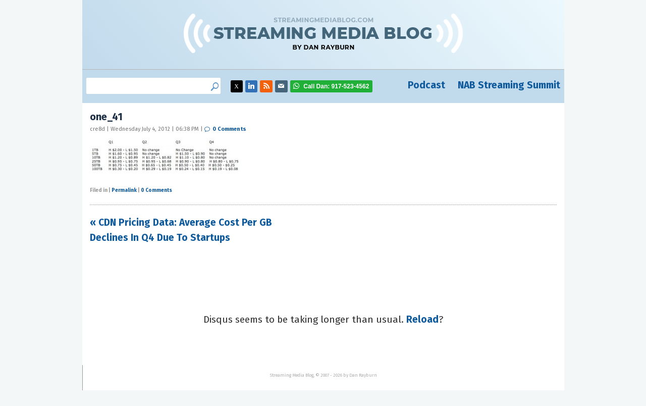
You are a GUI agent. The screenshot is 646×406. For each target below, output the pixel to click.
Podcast (426, 85)
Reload (422, 319)
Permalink (124, 190)
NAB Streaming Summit (509, 85)
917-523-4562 (336, 86)
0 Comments (229, 129)
